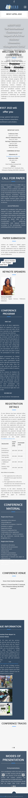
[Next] (23, 775)
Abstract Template (10, 261)
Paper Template (6, 262)
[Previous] (3, 775)
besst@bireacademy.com (13, 156)
